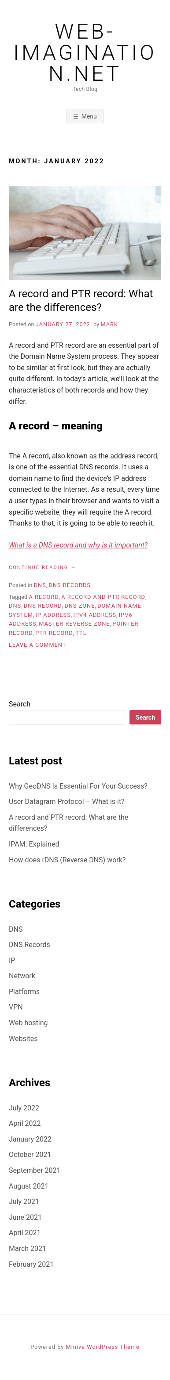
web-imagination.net (84, 52)
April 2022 (25, 1123)
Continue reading (42, 568)
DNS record (43, 605)
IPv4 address (95, 615)
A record (44, 597)
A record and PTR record (103, 597)
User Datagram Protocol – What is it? (67, 801)
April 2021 (25, 1233)
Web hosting (28, 1023)
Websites (23, 1038)
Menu (89, 116)
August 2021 (28, 1186)
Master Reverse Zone (74, 623)
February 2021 (31, 1264)
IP (12, 960)
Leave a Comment (37, 644)
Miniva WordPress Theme (103, 1347)
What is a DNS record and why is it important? (78, 545)
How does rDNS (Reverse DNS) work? (67, 860)
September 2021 (35, 1170)
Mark (109, 324)
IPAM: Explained (34, 844)
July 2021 (24, 1201)
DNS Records (69, 585)
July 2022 (24, 1108)
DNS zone (79, 605)
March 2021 (27, 1248)
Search (19, 704)
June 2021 (25, 1217)
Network (22, 976)
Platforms (24, 991)
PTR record (54, 633)
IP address (53, 615)
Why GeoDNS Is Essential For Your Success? (78, 786)
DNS (40, 585)
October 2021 (30, 1154)
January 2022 (30, 1139)
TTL (80, 633)
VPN (16, 1007)
